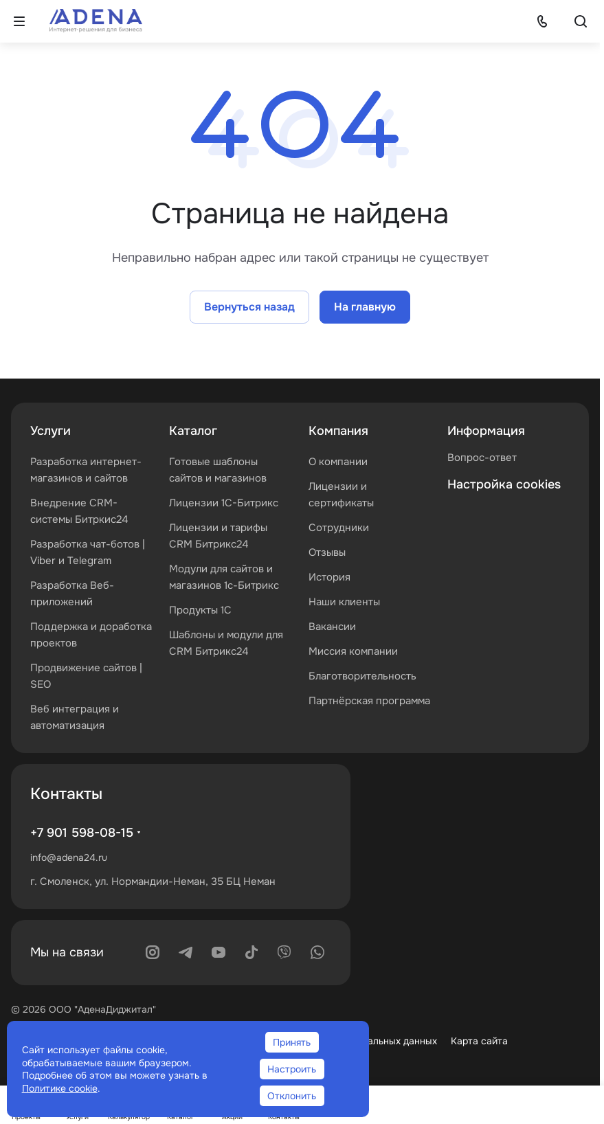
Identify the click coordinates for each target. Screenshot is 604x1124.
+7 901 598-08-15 (81, 832)
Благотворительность (362, 676)
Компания (338, 430)
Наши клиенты (344, 602)
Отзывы (327, 552)
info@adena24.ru (68, 857)
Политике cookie (60, 1088)
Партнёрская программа (369, 701)
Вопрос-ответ (482, 457)
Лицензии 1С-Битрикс (223, 503)
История (329, 577)
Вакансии (332, 626)
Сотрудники (339, 528)
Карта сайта (479, 1041)
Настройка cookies (504, 484)
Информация (486, 430)
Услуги (50, 430)
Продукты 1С (200, 610)
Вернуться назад (249, 307)
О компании (338, 462)
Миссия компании (353, 651)
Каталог (193, 430)
